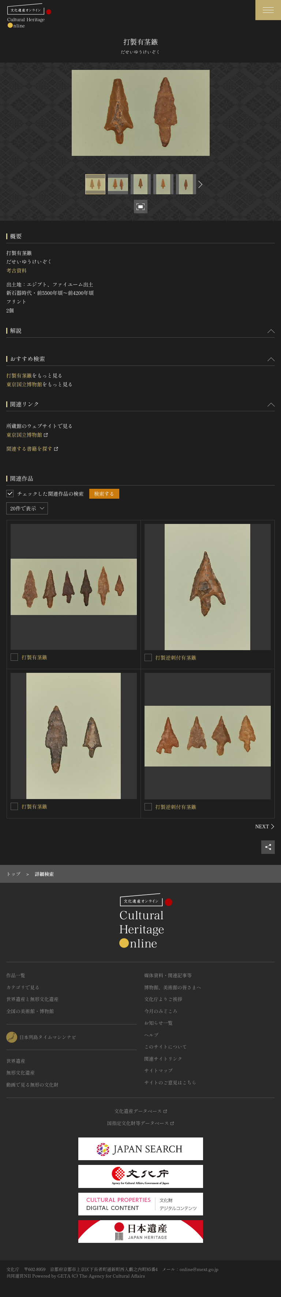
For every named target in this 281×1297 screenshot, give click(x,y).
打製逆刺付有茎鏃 (176, 657)
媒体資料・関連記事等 (168, 975)
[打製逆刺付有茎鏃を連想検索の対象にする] (148, 657)
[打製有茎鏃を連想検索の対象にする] (14, 657)
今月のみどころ (160, 1011)
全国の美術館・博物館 (30, 1011)
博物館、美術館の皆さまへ (172, 987)
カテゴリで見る (23, 987)
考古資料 (16, 270)
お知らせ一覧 (158, 1022)
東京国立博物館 (24, 384)
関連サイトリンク (163, 1058)
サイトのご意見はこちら (170, 1082)
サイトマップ (158, 1070)
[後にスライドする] (199, 184)
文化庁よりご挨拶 (163, 999)
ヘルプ (151, 1034)
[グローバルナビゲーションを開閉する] (268, 10)
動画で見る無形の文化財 (32, 1084)
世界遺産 (15, 1060)
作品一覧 (15, 975)
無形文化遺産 (20, 1072)
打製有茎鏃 (19, 375)
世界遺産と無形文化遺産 (32, 999)
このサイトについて (165, 1046)
